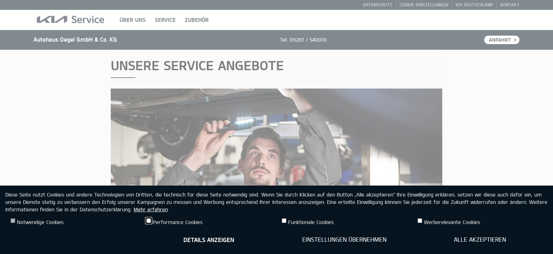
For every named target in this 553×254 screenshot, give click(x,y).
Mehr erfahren (151, 209)
